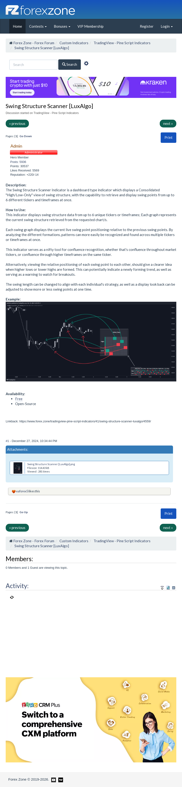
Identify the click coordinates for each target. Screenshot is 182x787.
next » (168, 123)
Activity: (17, 586)
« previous (17, 123)
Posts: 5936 (18, 162)
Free (19, 399)
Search (69, 64)
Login (167, 26)
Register (147, 26)
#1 (8, 441)
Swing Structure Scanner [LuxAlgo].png (51, 464)
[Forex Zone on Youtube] (53, 779)
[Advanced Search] (86, 64)
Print (168, 137)
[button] (168, 137)
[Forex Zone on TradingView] (60, 779)
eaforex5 (22, 491)
